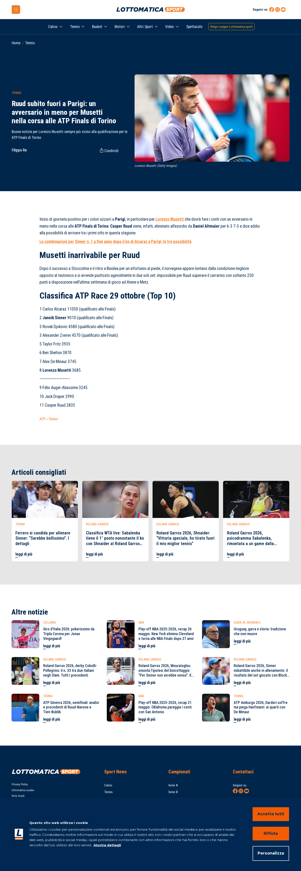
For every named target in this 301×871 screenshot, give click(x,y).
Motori (120, 27)
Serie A (173, 785)
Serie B (173, 792)
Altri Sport (145, 27)
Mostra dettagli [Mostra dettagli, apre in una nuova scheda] (107, 845)
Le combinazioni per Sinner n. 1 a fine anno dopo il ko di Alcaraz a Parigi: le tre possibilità (115, 241)
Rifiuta (271, 833)
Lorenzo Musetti (170, 219)
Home (16, 43)
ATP (42, 419)
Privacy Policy (20, 784)
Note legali (18, 795)
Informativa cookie (23, 790)
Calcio (53, 27)
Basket (97, 27)
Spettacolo (194, 27)
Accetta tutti (270, 814)
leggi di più (23, 554)
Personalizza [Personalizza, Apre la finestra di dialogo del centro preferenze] (271, 853)
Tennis (75, 27)
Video (169, 27)
